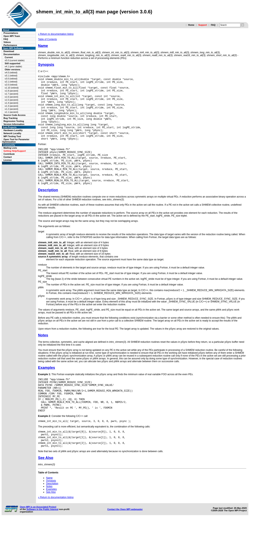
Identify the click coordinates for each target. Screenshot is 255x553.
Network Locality (12, 133)
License (7, 160)
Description (48, 212)
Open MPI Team (11, 36)
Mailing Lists (10, 148)
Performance (10, 45)
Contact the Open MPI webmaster (125, 542)
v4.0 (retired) (11, 72)
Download (8, 51)
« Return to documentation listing (55, 34)
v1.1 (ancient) (11, 112)
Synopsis (46, 65)
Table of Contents (47, 39)
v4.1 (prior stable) (13, 66)
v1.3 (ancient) (11, 106)
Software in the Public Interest (42, 542)
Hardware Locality (13, 130)
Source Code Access (14, 115)
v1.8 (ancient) (11, 91)
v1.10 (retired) (11, 87)
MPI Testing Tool (12, 136)
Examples (46, 390)
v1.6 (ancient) (11, 97)
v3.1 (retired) (11, 75)
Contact (7, 157)
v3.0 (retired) (11, 78)
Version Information (13, 124)
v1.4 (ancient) (11, 103)
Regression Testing (13, 121)
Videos (7, 42)
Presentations (10, 33)
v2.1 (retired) (11, 81)
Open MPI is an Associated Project (38, 540)
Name (43, 46)
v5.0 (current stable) (14, 60)
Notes (43, 357)
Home (191, 25)
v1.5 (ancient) (11, 100)
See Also (45, 491)
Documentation (11, 54)
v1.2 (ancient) (11, 109)
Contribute (9, 154)
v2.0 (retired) (11, 84)
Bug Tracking (10, 118)
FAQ (213, 25)
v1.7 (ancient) (11, 94)
